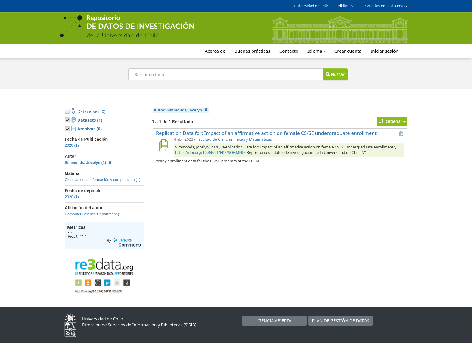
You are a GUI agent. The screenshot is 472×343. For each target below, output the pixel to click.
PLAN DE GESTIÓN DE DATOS (340, 320)
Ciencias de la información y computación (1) (102, 180)
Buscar (335, 74)
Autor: (181, 110)
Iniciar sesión (385, 51)
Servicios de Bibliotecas (386, 5)
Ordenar (392, 121)
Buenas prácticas (252, 51)
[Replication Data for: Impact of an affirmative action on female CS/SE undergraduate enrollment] (163, 145)
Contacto (288, 51)
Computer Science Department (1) (94, 214)
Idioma (316, 51)
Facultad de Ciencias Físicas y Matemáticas (234, 139)
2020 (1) (72, 145)
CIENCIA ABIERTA (274, 320)
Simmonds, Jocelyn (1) (88, 163)
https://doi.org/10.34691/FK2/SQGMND (210, 152)
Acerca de (215, 51)
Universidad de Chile (311, 5)
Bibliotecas (347, 5)
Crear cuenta (348, 51)
